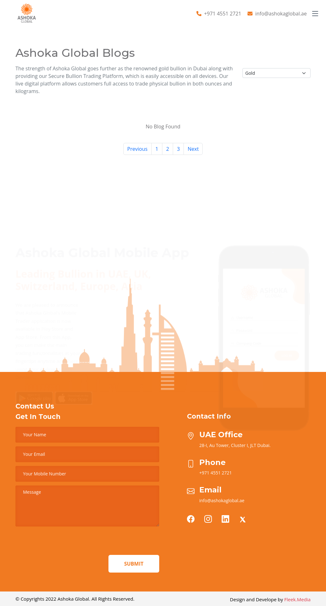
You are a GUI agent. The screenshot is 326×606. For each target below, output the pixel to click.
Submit (133, 563)
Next (193, 148)
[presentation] (63, 542)
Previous (137, 148)
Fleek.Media (297, 599)
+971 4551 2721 (222, 13)
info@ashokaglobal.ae (281, 13)
